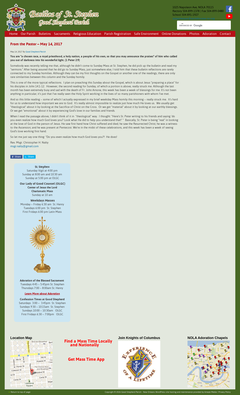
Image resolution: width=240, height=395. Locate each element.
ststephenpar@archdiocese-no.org (193, 18)
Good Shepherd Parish (36, 52)
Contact (225, 34)
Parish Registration (117, 34)
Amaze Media (210, 392)
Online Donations (174, 34)
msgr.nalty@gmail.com (24, 146)
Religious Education (87, 34)
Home (13, 34)
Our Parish (28, 34)
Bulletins (45, 34)
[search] (200, 25)
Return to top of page (20, 392)
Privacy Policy (224, 392)
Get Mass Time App (86, 359)
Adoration (209, 34)
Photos (194, 34)
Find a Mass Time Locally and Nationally (88, 343)
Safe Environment (146, 34)
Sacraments (62, 34)
